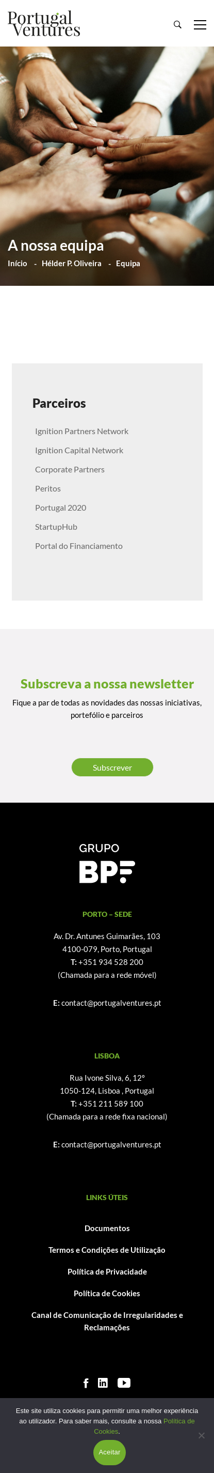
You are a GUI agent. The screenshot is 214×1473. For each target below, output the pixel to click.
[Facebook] (85, 1383)
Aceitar (109, 1452)
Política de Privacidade (107, 1271)
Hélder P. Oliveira (72, 263)
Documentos (107, 1228)
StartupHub (56, 526)
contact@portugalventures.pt (111, 1002)
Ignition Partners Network (81, 431)
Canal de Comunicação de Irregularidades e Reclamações (107, 1321)
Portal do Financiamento (79, 545)
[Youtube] (124, 1383)
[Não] (201, 1435)
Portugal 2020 (60, 507)
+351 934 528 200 (110, 961)
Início (17, 263)
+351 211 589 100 (110, 1103)
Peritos (48, 488)
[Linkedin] (103, 1383)
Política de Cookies (107, 1293)
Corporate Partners (70, 469)
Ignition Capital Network (79, 450)
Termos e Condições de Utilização (107, 1249)
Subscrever (112, 767)
